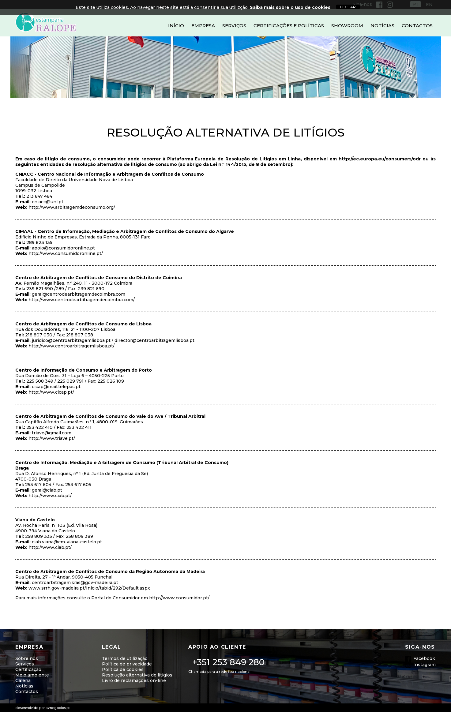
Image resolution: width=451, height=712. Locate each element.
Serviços (234, 25)
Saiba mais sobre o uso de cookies (290, 7)
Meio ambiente (32, 675)
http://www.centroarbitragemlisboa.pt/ (71, 346)
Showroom (347, 25)
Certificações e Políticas (289, 25)
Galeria (23, 680)
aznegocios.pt (58, 708)
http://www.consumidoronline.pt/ (65, 253)
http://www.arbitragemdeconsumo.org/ (71, 207)
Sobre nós (26, 658)
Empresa (203, 25)
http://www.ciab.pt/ (50, 495)
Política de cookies (123, 669)
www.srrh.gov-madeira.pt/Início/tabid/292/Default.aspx (89, 588)
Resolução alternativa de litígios (137, 675)
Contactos (417, 25)
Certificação (28, 669)
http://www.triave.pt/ (51, 438)
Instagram (424, 664)
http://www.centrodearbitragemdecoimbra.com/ (81, 299)
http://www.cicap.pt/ (51, 392)
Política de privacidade (127, 664)
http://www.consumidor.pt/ (179, 598)
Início (176, 25)
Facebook (424, 658)
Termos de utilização (125, 658)
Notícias (382, 25)
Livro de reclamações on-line (134, 680)
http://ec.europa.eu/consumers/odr (380, 159)
